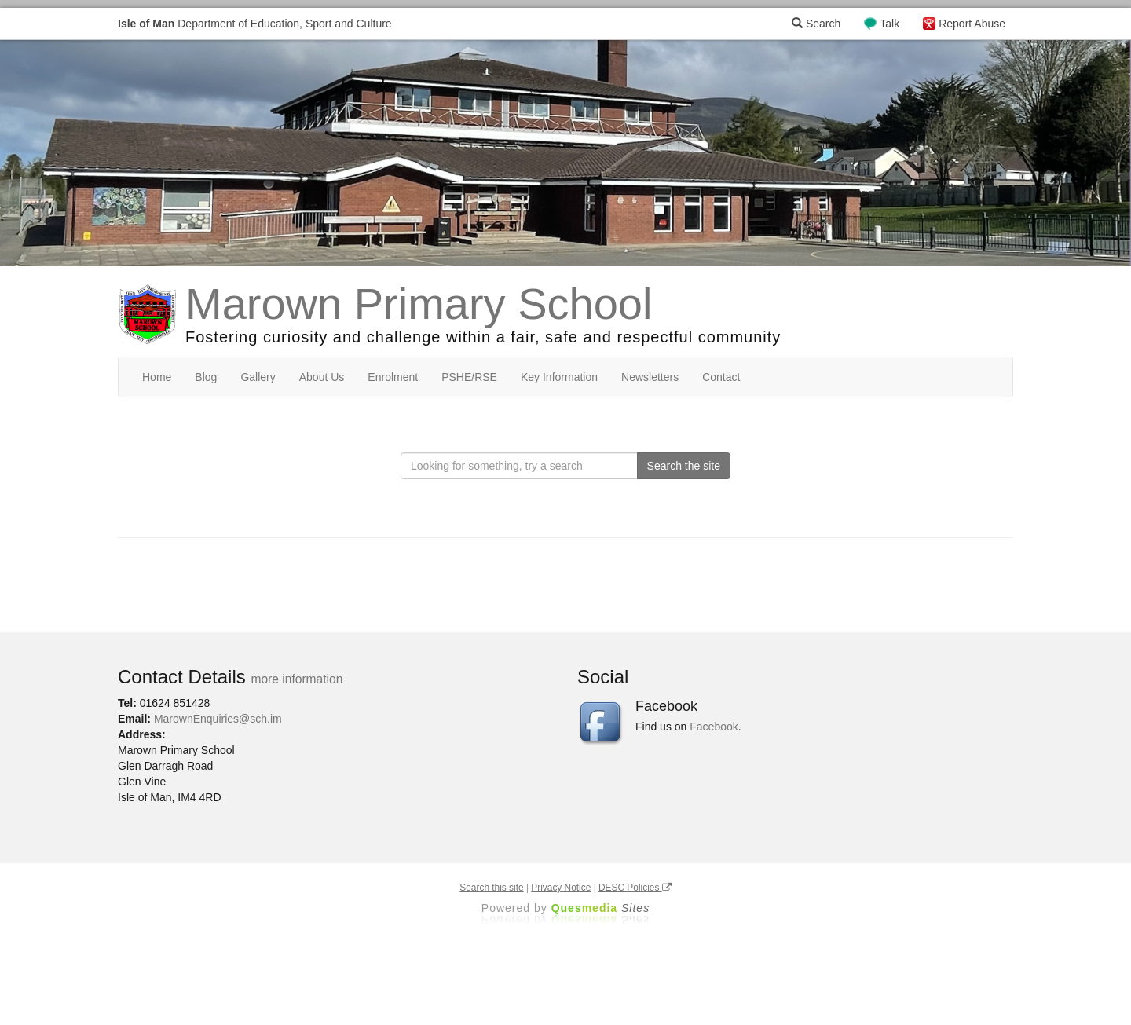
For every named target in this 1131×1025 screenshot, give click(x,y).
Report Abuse (972, 23)
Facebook (714, 726)
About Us (322, 377)
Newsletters (650, 377)
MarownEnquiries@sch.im (218, 718)
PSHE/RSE (469, 377)
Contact (721, 377)
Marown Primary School (418, 303)
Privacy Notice (561, 887)
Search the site (683, 465)
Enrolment (393, 377)
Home (156, 377)
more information (296, 679)
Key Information (559, 377)
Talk (889, 23)
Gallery (257, 377)
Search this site (491, 887)
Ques (600, 908)
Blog (206, 377)
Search (816, 23)
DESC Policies (635, 887)
